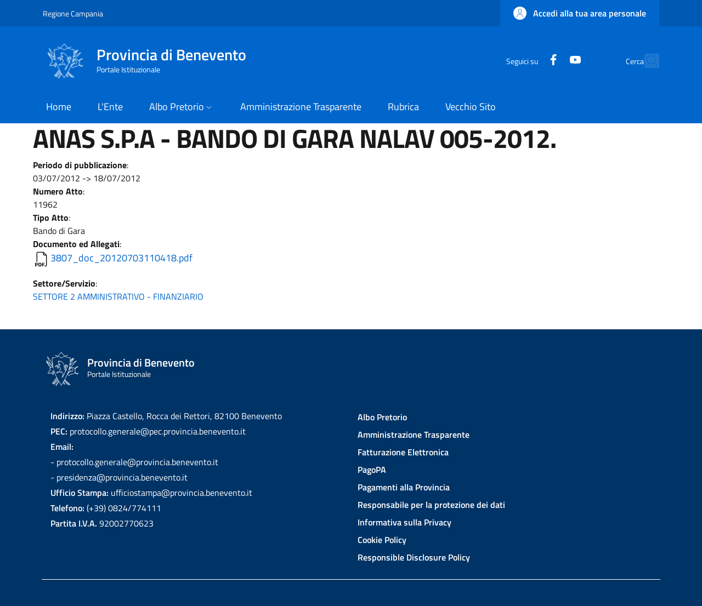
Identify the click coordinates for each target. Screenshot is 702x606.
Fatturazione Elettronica (403, 452)
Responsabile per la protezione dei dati (431, 504)
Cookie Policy (382, 539)
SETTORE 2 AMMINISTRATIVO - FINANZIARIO (118, 296)
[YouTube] (551, 60)
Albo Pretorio (382, 417)
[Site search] (646, 61)
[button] (579, 13)
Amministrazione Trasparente (413, 434)
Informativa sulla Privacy (404, 522)
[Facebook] (529, 60)
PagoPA (372, 469)
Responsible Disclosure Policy (414, 557)
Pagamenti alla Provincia (404, 487)
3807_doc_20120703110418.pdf (121, 257)
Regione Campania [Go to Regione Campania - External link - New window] (73, 13)
